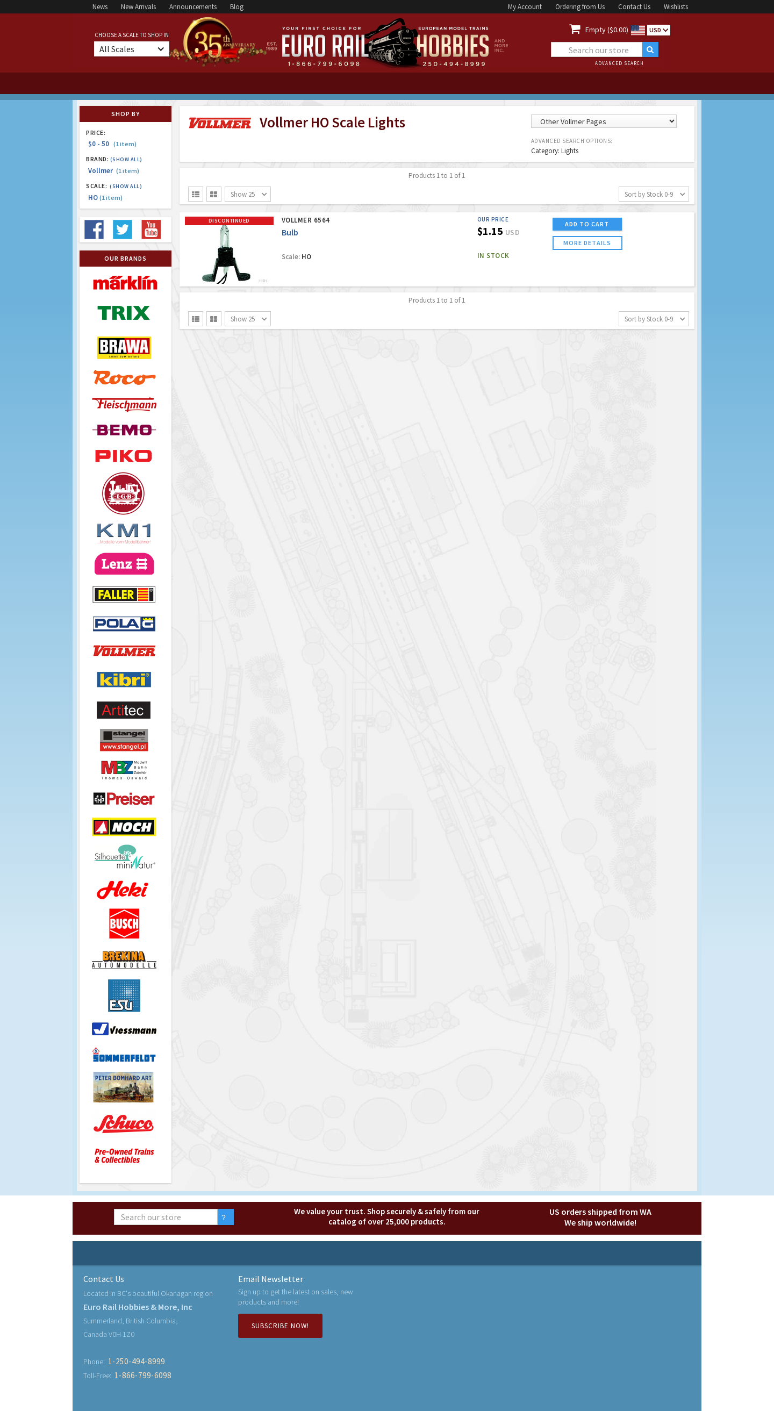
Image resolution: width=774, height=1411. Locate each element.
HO (105, 197)
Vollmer (113, 170)
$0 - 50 (112, 143)
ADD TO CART (587, 224)
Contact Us (634, 6)
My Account (525, 6)
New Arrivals (138, 6)
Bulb (290, 232)
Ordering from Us (580, 6)
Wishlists (676, 6)
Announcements (193, 6)
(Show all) (126, 159)
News (100, 6)
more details (587, 243)
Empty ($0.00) (606, 29)
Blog (236, 6)
